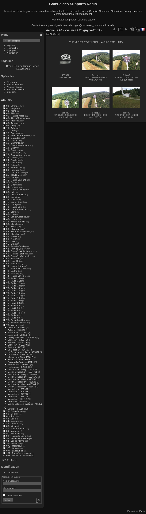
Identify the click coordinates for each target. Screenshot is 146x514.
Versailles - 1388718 (18, 396)
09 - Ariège (11, 125)
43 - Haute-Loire (14, 207)
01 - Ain (10, 108)
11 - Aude (11, 130)
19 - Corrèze (12, 150)
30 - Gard (11, 177)
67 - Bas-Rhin (13, 258)
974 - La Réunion (14, 450)
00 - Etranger (12, 106)
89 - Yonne (11, 431)
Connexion (12, 472)
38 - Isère (11, 197)
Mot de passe (9, 488)
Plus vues (12, 82)
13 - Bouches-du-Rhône (18, 135)
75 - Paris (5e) (13, 308)
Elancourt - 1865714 (18, 340)
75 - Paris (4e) (13, 305)
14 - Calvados (13, 138)
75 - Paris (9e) (13, 317)
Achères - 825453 (16, 327)
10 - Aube (11, 128)
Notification (12, 53)
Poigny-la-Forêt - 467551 (21, 362)
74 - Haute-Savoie (15, 276)
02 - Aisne (11, 111)
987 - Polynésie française (18, 453)
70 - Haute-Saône (15, 266)
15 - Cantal (11, 140)
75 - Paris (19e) (14, 300)
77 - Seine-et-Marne (16, 322)
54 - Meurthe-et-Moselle (18, 231)
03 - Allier (11, 113)
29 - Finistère (12, 170)
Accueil (51, 30)
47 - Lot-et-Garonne (16, 216)
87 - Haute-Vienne (15, 428)
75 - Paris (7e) (13, 312)
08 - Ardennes (13, 123)
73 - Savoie (12, 273)
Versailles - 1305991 (18, 389)
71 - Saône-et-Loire (15, 268)
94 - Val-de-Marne (15, 441)
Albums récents (14, 87)
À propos (11, 50)
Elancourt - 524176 (17, 342)
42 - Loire (11, 204)
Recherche (12, 48)
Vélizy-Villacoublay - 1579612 (22, 374)
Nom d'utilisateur (11, 481)
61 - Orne (11, 244)
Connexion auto (12, 495)
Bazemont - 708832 (17, 335)
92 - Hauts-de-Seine (16, 436)
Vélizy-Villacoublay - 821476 (22, 386)
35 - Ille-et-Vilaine (15, 189)
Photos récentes (15, 84)
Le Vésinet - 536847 (18, 354)
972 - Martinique (14, 445)
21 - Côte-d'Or (13, 152)
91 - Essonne (12, 433)
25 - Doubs (11, 162)
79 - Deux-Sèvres (15, 411)
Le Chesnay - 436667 (18, 349)
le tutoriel (90, 19)
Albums (6, 100)
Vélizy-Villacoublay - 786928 (22, 381)
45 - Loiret (11, 211)
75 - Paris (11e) (14, 280)
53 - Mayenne (13, 229)
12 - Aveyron (12, 133)
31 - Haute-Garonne (16, 179)
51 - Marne (11, 226)
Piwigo (142, 511)
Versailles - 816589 (17, 401)
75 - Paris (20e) (14, 303)
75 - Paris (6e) (13, 310)
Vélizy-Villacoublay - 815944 (22, 384)
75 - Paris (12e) (14, 283)
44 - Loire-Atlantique (16, 209)
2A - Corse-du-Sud (15, 172)
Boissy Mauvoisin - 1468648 (22, 337)
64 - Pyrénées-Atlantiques (19, 251)
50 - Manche (12, 224)
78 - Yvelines (12, 325)
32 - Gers (11, 182)
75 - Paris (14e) (14, 288)
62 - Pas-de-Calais (15, 246)
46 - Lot (10, 214)
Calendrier (12, 92)
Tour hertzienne (22, 66)
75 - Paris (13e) (14, 285)
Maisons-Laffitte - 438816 (20, 357)
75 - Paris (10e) (14, 278)
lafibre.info (108, 25)
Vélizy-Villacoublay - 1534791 (22, 372)
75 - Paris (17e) (14, 295)
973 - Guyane (13, 448)
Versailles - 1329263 (18, 391)
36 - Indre (11, 192)
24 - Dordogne (13, 160)
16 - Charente (13, 143)
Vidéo (36, 66)
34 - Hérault (12, 187)
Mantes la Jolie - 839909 (20, 359)
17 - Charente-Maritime (17, 145)
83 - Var (10, 418)
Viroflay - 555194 (16, 409)
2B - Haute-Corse (15, 175)
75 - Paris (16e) (14, 293)
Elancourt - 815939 (17, 344)
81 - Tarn (10, 416)
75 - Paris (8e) (13, 315)
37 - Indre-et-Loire (15, 194)
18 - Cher (11, 147)
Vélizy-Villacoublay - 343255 (22, 379)
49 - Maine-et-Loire (15, 221)
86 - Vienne (12, 426)
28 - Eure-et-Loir (14, 167)
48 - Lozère (12, 219)
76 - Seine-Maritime (16, 320)
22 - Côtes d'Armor (15, 155)
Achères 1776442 (16, 330)
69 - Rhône (11, 263)
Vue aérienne (22, 68)
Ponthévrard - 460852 (18, 364)
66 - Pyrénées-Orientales (18, 256)
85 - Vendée (12, 423)
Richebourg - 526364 (18, 367)
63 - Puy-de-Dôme (15, 248)
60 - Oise (10, 241)
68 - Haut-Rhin (13, 261)
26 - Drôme (11, 165)
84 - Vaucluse (13, 421)
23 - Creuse (12, 157)
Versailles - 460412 (17, 399)
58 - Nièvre (11, 236)
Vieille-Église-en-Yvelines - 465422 (25, 404)
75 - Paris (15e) (14, 290)
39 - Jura (10, 199)
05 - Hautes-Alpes (15, 115)
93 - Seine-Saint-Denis (17, 438)
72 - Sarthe (11, 271)
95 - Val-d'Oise (13, 443)
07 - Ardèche (12, 120)
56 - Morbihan (13, 234)
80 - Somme (12, 413)
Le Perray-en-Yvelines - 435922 (23, 352)
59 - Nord (11, 239)
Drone (9, 66)
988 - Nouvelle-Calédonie (19, 455)
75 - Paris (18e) (14, 298)
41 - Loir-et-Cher (14, 202)
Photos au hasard (16, 89)
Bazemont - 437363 (17, 332)
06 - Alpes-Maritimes (16, 118)
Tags (9, 45)
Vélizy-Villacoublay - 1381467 (22, 369)
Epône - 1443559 (16, 347)
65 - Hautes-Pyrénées (17, 253)
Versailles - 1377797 (18, 394)
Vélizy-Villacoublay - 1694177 (22, 377)
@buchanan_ (86, 25)
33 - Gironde (12, 184)
